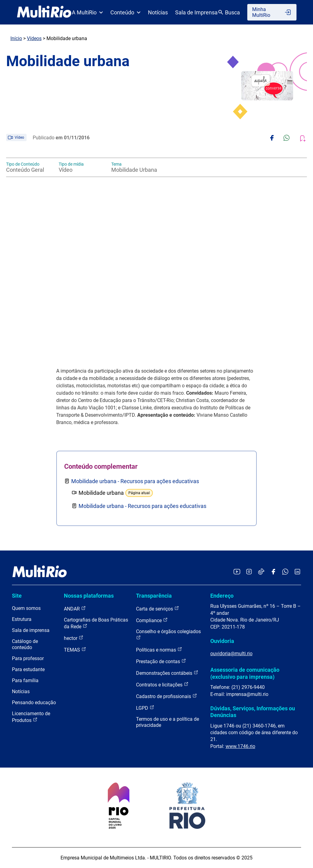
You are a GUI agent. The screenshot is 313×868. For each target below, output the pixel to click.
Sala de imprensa (31, 630)
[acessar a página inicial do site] (44, 12)
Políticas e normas (159, 649)
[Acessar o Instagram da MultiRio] (249, 572)
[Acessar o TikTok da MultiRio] (261, 572)
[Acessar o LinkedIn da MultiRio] (297, 572)
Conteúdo (125, 12)
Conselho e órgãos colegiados (168, 634)
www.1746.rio (240, 746)
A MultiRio (87, 12)
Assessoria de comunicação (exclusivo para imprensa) (244, 673)
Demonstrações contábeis (167, 673)
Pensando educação (34, 702)
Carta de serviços (157, 608)
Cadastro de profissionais (166, 696)
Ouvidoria (222, 641)
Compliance (152, 620)
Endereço (222, 595)
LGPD (145, 708)
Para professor (28, 658)
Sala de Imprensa (196, 12)
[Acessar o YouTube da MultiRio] (237, 572)
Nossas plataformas (89, 595)
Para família (25, 680)
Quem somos (26, 608)
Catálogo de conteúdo (25, 644)
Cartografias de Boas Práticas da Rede (96, 623)
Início (16, 38)
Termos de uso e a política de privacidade (167, 722)
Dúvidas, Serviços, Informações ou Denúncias (252, 711)
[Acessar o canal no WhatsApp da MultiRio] (285, 572)
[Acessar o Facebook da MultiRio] (273, 572)
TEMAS (75, 649)
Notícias (158, 12)
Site (17, 595)
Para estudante (28, 669)
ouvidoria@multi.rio (231, 653)
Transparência (154, 595)
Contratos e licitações (162, 684)
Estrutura (21, 619)
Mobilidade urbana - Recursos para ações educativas (135, 481)
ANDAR (75, 608)
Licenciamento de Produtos (31, 717)
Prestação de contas (161, 661)
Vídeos (34, 38)
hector (73, 638)
